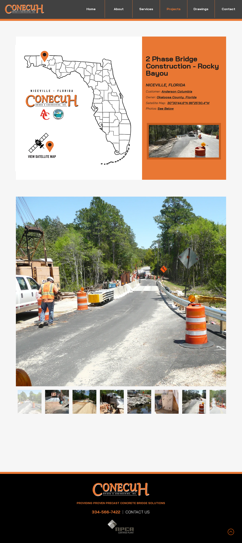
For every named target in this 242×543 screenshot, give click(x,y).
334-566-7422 (106, 511)
